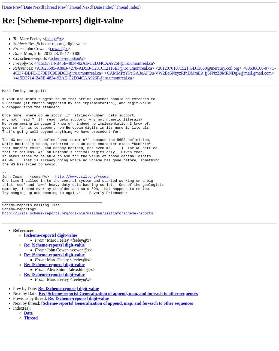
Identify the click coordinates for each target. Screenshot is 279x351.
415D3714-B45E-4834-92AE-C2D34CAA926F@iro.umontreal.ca (95, 63)
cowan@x (59, 48)
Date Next (33, 7)
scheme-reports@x (66, 58)
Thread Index (127, 7)
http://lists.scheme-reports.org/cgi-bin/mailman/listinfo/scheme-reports (77, 238)
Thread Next (80, 7)
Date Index (103, 7)
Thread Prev (55, 7)
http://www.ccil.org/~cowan (83, 194)
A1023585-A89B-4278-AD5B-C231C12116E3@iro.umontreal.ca (94, 68)
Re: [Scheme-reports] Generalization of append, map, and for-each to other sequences (118, 319)
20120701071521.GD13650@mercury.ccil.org (198, 68)
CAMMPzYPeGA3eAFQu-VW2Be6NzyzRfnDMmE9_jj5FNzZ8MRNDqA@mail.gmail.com (189, 73)
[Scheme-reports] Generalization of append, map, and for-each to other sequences (117, 329)
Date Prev (12, 7)
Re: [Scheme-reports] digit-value (54, 271)
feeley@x (53, 38)
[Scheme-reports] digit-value (50, 261)
